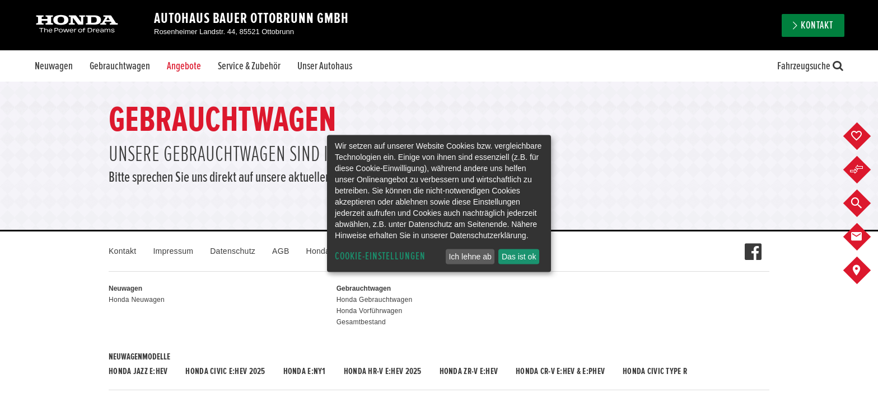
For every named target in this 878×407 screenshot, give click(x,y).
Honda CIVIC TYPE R (655, 371)
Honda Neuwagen (137, 300)
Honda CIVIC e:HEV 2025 (225, 371)
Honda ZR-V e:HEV (469, 371)
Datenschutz (232, 251)
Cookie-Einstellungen (380, 256)
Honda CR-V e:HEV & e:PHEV (560, 371)
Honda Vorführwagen (370, 311)
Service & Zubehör (249, 66)
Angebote (184, 66)
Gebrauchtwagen (120, 66)
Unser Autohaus (324, 66)
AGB (280, 251)
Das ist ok (519, 256)
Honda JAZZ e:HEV (138, 371)
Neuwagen (54, 66)
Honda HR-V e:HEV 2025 (383, 371)
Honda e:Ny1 (304, 371)
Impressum (173, 251)
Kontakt (817, 25)
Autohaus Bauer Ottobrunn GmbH (251, 18)
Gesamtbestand (361, 322)
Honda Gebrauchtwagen (375, 300)
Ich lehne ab (470, 256)
